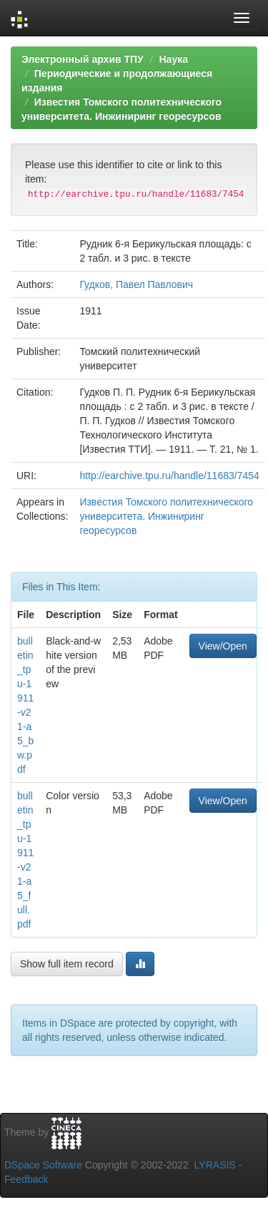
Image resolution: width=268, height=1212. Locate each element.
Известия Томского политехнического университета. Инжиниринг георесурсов (166, 516)
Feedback (26, 1179)
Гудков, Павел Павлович (136, 284)
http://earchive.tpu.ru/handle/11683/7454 (169, 475)
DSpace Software (43, 1165)
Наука (173, 59)
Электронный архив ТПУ (82, 59)
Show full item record (67, 964)
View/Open (223, 646)
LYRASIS (215, 1165)
